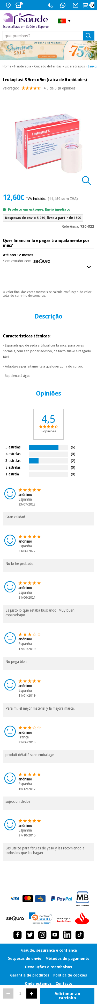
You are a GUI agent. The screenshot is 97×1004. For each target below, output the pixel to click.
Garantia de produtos (29, 975)
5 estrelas (12, 447)
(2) (73, 460)
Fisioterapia (22, 66)
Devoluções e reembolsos (48, 967)
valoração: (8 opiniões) (40, 89)
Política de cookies (70, 975)
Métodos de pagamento (67, 959)
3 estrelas (12, 460)
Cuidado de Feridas (48, 66)
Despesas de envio (24, 959)
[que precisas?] (49, 36)
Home (7, 66)
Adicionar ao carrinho (67, 995)
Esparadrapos (75, 66)
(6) (73, 447)
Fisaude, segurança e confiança (48, 950)
